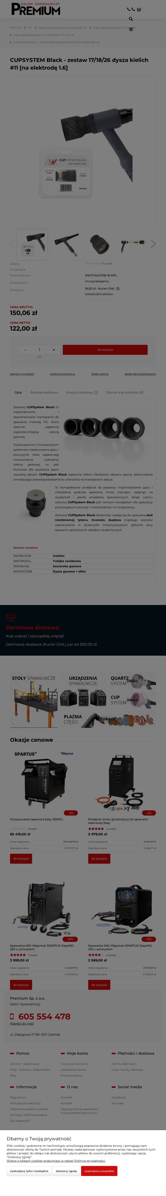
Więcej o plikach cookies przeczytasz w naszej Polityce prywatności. (56, 1161)
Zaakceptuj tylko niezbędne (29, 1171)
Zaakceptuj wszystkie (99, 1171)
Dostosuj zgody (66, 1171)
